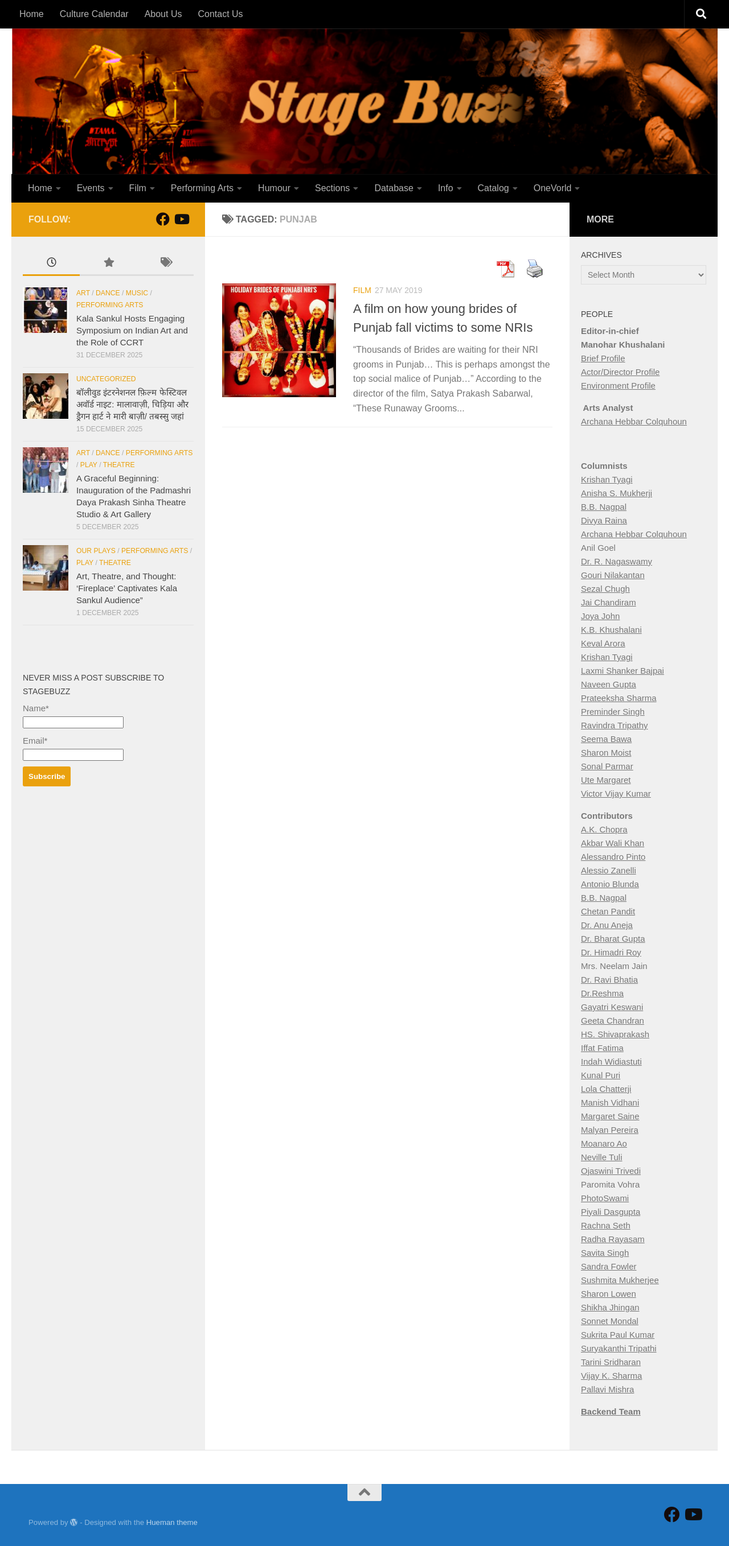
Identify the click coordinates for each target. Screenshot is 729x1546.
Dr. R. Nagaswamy (616, 561)
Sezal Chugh (605, 588)
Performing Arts (202, 188)
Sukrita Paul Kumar (617, 1334)
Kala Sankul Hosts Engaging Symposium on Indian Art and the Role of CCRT (132, 330)
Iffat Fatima (602, 1048)
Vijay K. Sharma (611, 1375)
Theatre (119, 465)
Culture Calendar (94, 14)
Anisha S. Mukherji (616, 493)
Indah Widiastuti (611, 1061)
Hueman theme (172, 1522)
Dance (108, 293)
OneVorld (553, 188)
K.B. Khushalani (611, 629)
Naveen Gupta (608, 684)
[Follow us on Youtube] (181, 219)
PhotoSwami (605, 1198)
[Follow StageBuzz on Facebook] (163, 219)
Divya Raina (604, 520)
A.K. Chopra (604, 829)
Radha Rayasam (613, 1239)
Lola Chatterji (606, 1089)
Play (88, 465)
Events (91, 188)
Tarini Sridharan (611, 1362)
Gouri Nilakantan (613, 575)
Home (31, 14)
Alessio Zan (603, 870)
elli (630, 870)
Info (445, 188)
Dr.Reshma (602, 993)
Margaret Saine (610, 1116)
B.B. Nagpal (603, 507)
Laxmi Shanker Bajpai (622, 670)
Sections (332, 188)
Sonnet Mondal (609, 1321)
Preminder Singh (613, 711)
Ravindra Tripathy (614, 725)
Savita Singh (605, 1253)
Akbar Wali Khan (612, 843)
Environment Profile (618, 385)
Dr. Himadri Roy (611, 952)
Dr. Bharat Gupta (613, 938)
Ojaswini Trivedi (611, 1171)
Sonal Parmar (607, 766)
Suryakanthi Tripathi (619, 1348)
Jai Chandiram (608, 602)
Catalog (493, 188)
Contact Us (220, 14)
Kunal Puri (600, 1075)
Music (137, 293)
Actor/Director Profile (620, 372)
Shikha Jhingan (610, 1307)
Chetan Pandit (608, 911)
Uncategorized (106, 379)
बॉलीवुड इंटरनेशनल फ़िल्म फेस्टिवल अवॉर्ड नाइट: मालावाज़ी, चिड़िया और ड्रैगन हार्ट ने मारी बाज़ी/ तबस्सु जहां (132, 404)
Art (83, 293)
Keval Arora (603, 643)
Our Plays (96, 551)
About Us (163, 14)
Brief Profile (603, 358)
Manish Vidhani (610, 1102)
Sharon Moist (606, 752)
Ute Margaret (606, 780)
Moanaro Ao (604, 1143)
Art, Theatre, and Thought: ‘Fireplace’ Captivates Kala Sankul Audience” (126, 588)
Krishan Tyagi (607, 479)
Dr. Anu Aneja (607, 925)
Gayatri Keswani (612, 1007)
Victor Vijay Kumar (616, 793)
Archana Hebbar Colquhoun (634, 421)
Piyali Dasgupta (610, 1212)
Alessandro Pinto (613, 856)
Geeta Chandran (612, 1020)
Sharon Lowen (608, 1293)
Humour (274, 188)
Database (393, 188)
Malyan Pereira (609, 1130)
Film (137, 188)
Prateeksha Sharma (619, 698)
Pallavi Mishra (607, 1389)
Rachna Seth (605, 1225)
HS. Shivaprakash (615, 1034)
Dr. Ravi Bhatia (609, 979)
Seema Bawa (606, 739)
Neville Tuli (601, 1157)
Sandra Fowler (609, 1266)
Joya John (600, 616)
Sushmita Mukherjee (620, 1280)
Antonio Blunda (610, 884)
